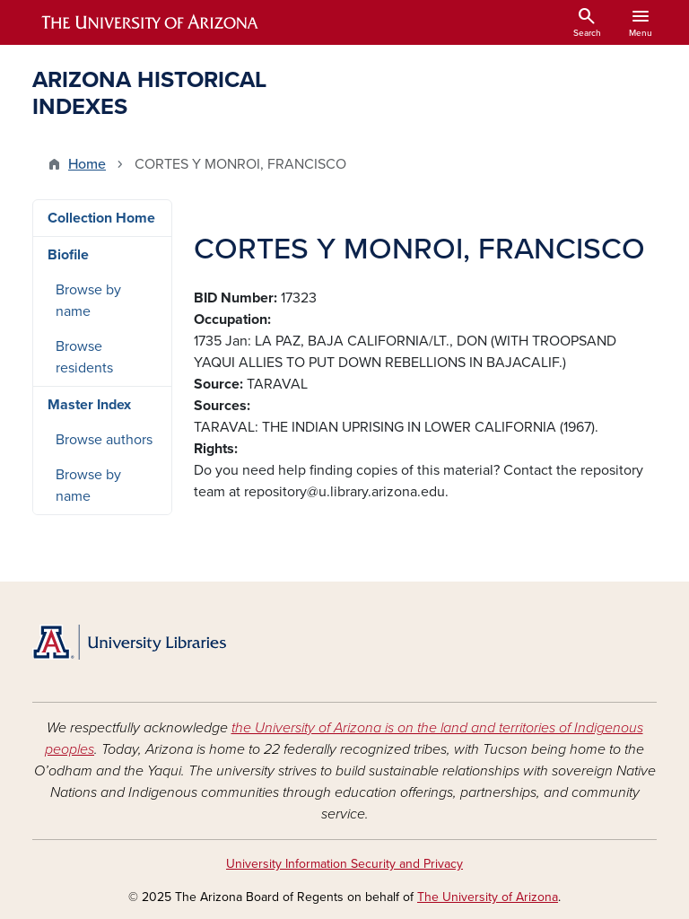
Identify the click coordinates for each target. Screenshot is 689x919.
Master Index (89, 405)
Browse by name (88, 300)
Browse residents (84, 357)
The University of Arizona (487, 897)
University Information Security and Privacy (344, 863)
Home (87, 164)
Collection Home (101, 218)
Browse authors (104, 440)
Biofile (68, 255)
